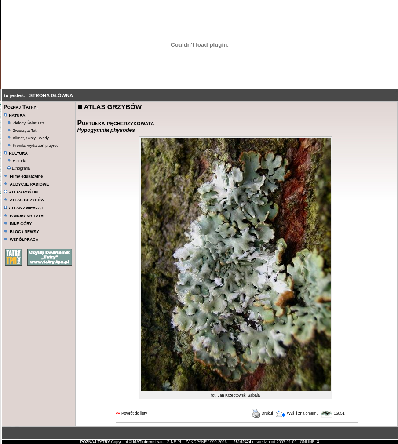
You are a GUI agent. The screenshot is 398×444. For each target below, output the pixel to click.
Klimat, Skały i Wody (31, 138)
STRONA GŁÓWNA (51, 95)
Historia (19, 161)
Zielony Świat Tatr (28, 123)
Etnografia (18, 168)
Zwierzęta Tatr (25, 130)
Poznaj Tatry (20, 106)
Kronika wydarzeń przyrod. (36, 145)
